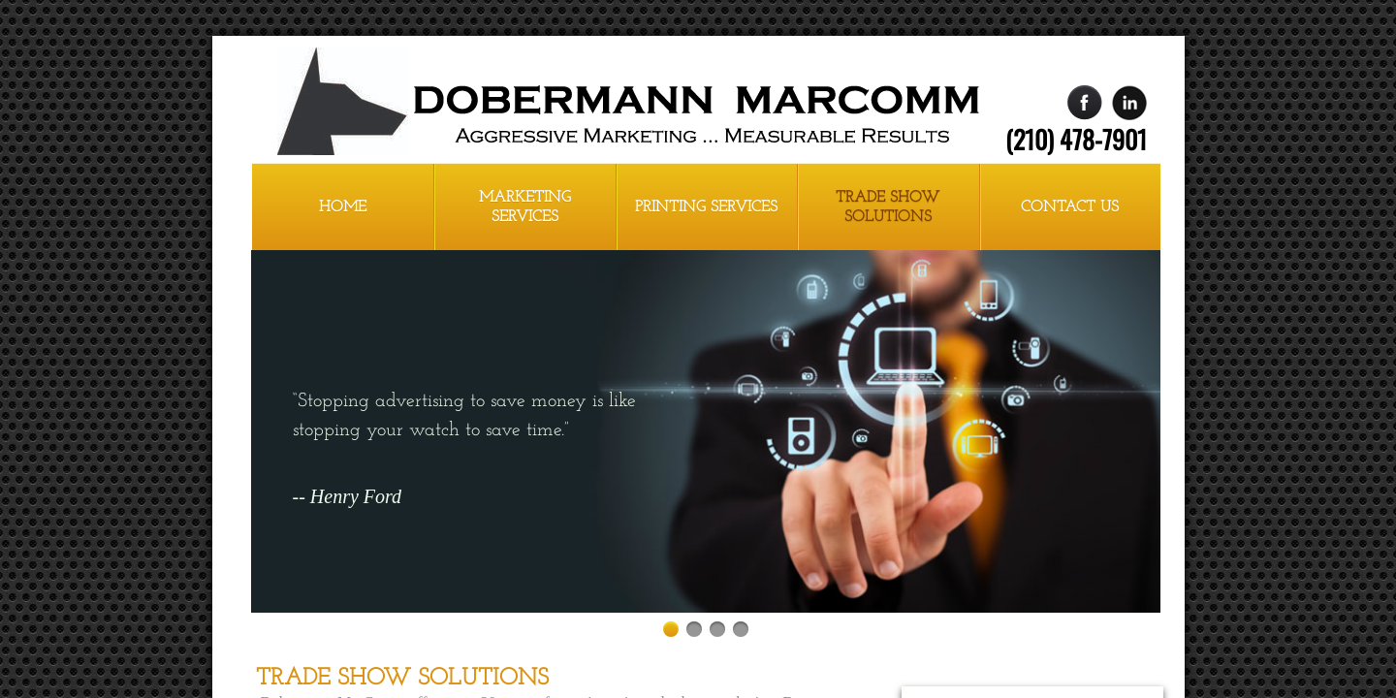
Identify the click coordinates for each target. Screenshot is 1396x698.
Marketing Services (525, 207)
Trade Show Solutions (887, 207)
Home (342, 207)
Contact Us (1070, 207)
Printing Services (706, 207)
